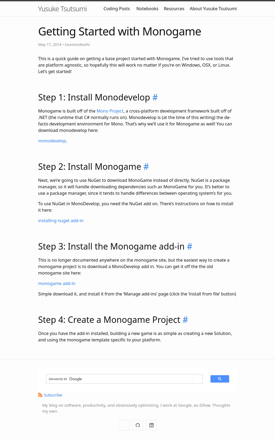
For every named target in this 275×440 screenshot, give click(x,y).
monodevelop (52, 141)
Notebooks (147, 9)
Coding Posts (117, 9)
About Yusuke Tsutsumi (213, 9)
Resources (174, 9)
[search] (119, 379)
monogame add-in (56, 283)
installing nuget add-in (61, 220)
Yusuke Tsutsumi (62, 8)
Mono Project (110, 111)
